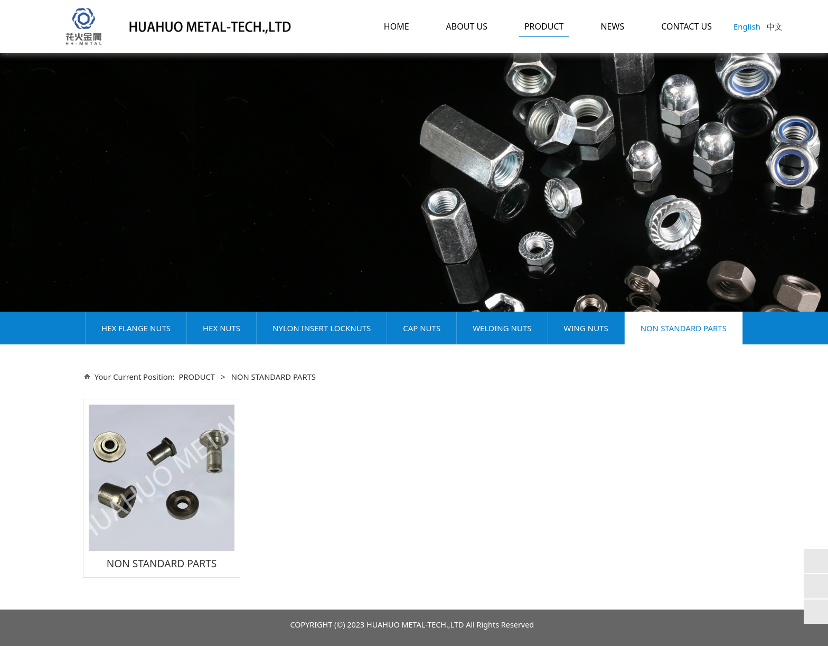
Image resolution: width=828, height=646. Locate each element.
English (746, 26)
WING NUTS (586, 328)
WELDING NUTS (502, 328)
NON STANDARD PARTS (684, 328)
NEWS (612, 26)
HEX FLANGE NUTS (136, 328)
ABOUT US (466, 26)
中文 (775, 26)
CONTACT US (686, 26)
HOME (396, 26)
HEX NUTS (221, 328)
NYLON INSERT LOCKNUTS (321, 328)
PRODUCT (544, 26)
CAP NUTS (421, 328)
